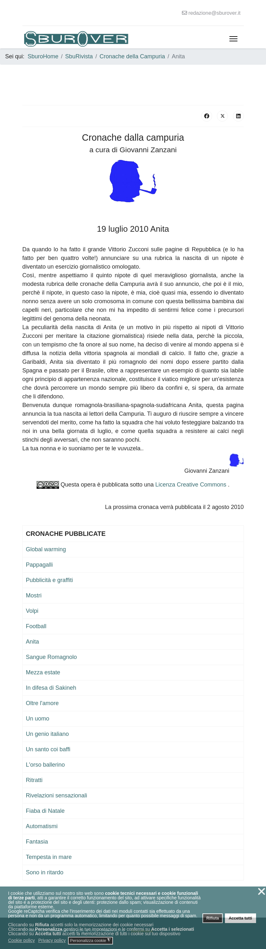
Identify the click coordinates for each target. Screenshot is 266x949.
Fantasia (37, 841)
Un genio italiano (47, 734)
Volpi (32, 611)
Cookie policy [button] (21, 940)
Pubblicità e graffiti (49, 580)
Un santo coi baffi (48, 749)
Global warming (46, 549)
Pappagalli (39, 565)
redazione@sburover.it (214, 13)
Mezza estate (43, 672)
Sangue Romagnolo (51, 657)
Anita (32, 641)
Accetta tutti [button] (240, 918)
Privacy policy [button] (52, 940)
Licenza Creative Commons (191, 484)
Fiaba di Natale (45, 811)
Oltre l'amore (42, 703)
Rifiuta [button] (212, 918)
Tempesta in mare (49, 857)
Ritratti (34, 780)
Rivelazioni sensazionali (56, 795)
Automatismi (42, 826)
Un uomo (37, 718)
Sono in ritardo (45, 872)
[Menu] (233, 38)
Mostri (34, 595)
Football (36, 626)
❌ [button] (261, 891)
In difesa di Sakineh (51, 688)
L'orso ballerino (45, 765)
